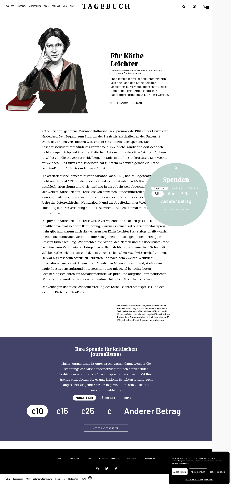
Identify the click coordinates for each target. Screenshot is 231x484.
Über (59, 459)
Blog (46, 6)
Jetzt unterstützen (176, 209)
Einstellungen (217, 475)
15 (171, 193)
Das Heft (10, 6)
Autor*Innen (35, 6)
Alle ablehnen (198, 475)
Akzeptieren (179, 475)
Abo (65, 6)
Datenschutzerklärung (109, 459)
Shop (72, 6)
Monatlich (159, 188)
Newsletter (132, 459)
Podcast (56, 6)
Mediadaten (150, 459)
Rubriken (22, 6)
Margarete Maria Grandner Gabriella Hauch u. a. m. (138, 70)
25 (184, 193)
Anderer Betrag (176, 201)
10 (157, 193)
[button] (205, 6)
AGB (89, 459)
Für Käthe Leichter (127, 59)
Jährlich (177, 188)
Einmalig (193, 188)
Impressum (74, 459)
